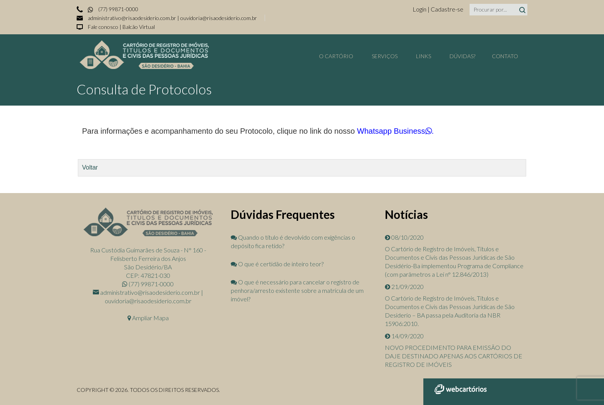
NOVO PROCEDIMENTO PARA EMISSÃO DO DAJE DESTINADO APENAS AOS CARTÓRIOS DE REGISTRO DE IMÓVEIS (453, 356)
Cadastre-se (447, 9)
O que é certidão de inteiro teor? (277, 263)
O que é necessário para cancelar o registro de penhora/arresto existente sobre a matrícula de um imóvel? (297, 290)
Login (420, 9)
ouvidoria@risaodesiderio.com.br (218, 18)
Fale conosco (103, 27)
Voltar (90, 167)
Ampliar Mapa (148, 317)
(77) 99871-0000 (112, 9)
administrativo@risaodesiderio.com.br (132, 18)
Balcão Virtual (138, 27)
